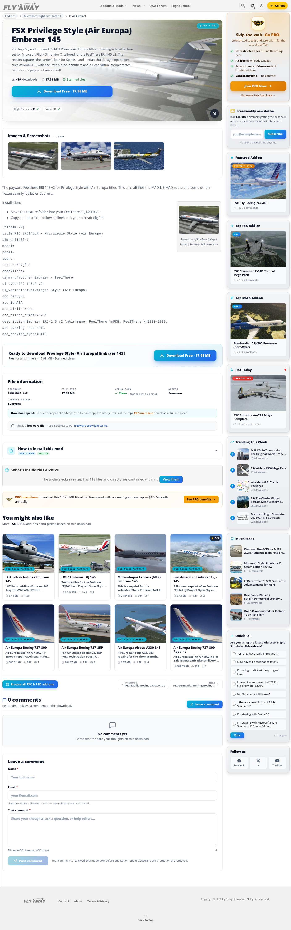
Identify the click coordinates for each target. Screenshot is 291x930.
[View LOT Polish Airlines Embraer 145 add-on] (28, 559)
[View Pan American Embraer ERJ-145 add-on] (196, 559)
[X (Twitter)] (258, 762)
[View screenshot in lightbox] (214, 113)
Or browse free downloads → (258, 95)
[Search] (243, 5)
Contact (63, 894)
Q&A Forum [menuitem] (158, 6)
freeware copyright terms (90, 418)
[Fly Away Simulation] (21, 5)
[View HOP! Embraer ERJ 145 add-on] (84, 557)
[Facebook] (239, 762)
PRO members (143, 405)
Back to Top (145, 910)
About (78, 894)
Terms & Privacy (98, 894)
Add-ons (10, 16)
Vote (237, 735)
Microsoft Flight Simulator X (42, 16)
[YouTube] (277, 762)
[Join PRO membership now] (258, 86)
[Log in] (261, 5)
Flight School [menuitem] (181, 6)
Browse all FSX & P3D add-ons (30, 677)
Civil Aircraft (77, 16)
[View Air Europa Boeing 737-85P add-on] (84, 628)
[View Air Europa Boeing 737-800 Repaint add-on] (196, 630)
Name (13, 761)
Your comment (19, 802)
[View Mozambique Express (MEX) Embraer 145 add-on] (140, 559)
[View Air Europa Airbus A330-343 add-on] (140, 628)
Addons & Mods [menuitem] (114, 6)
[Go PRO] (277, 5)
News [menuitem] (138, 6)
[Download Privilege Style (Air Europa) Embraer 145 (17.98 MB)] (62, 91)
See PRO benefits (201, 492)
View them (171, 472)
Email (13, 780)
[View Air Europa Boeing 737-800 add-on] (28, 628)
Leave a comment (204, 697)
